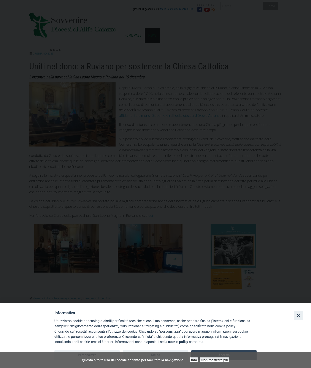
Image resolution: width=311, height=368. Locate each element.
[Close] (298, 315)
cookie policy (178, 342)
